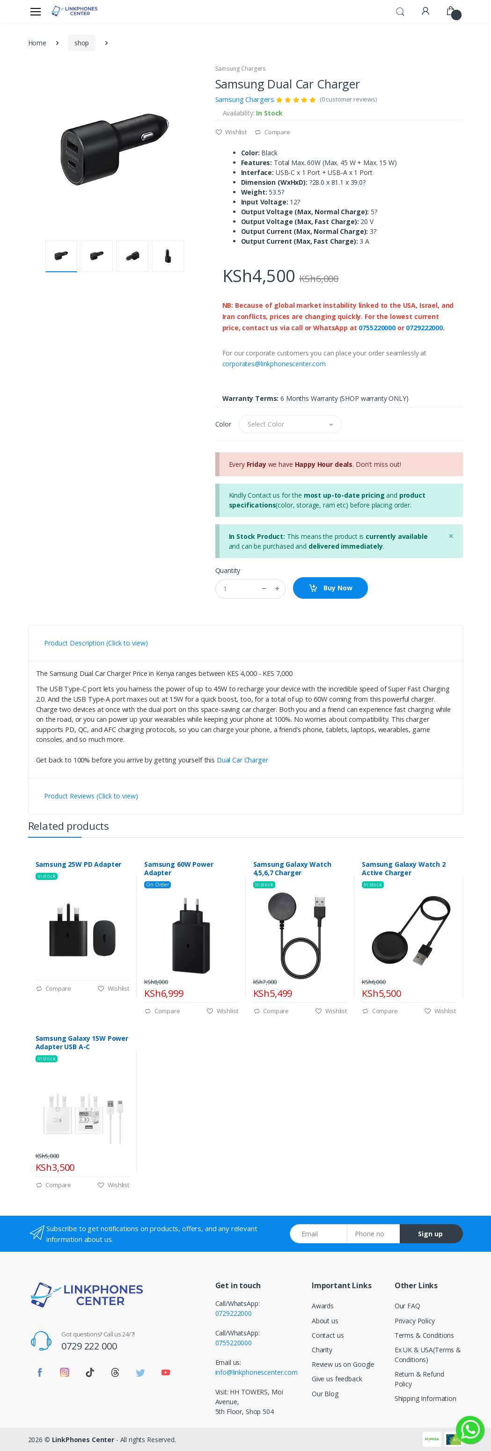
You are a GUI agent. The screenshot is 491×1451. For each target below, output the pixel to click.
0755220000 (377, 327)
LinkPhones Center (83, 1439)
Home (37, 42)
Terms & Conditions (424, 1335)
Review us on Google (343, 1364)
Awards (323, 1305)
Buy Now (330, 588)
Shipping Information (425, 1398)
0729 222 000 (89, 1346)
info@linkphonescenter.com (256, 1372)
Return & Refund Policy (419, 1379)
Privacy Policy (415, 1320)
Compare (272, 132)
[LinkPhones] (74, 11)
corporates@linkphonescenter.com (274, 363)
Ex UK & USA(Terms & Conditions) (428, 1354)
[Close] (451, 535)
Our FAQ (407, 1305)
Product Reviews (91, 795)
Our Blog (325, 1393)
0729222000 (424, 327)
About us (325, 1320)
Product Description (96, 642)
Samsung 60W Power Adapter (178, 868)
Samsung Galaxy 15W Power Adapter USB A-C (82, 1042)
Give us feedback (337, 1378)
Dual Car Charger (242, 759)
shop (81, 42)
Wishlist (231, 132)
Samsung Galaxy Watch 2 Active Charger (404, 868)
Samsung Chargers (240, 69)
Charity (322, 1349)
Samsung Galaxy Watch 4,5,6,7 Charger (292, 868)
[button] (400, 10)
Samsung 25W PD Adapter (79, 864)
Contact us (328, 1335)
